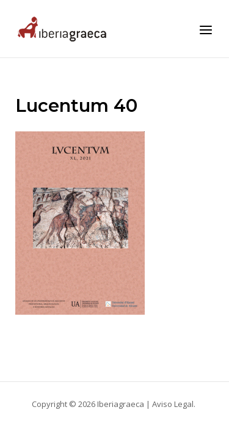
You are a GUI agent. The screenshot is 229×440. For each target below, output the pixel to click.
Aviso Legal (173, 403)
